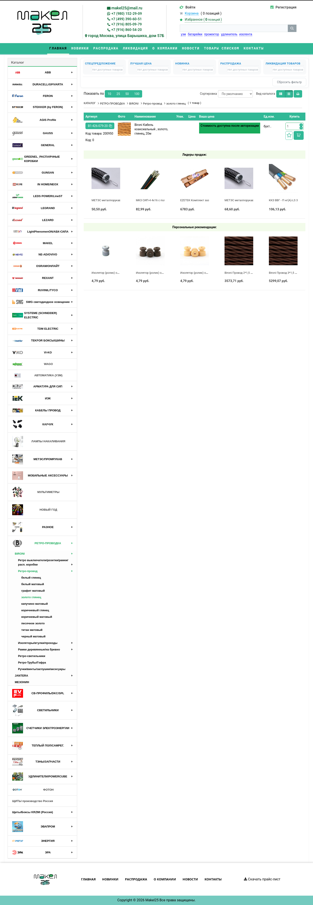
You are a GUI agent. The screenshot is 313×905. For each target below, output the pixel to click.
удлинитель (229, 34)
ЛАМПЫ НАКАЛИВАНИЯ (38, 441)
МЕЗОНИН (22, 682)
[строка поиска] (234, 28)
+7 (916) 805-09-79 (126, 24)
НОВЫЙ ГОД (34, 509)
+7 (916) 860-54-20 (126, 30)
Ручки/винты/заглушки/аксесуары (41, 669)
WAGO (32, 364)
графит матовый (33, 590)
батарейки (195, 34)
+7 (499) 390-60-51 (126, 19)
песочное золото (33, 623)
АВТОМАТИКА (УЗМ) (37, 375)
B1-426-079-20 (100, 126)
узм (183, 34)
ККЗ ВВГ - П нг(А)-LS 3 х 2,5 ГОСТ (290, 200)
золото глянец (31, 597)
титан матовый (31, 629)
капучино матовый (34, 603)
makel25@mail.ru (127, 8)
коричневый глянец (35, 610)
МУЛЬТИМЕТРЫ (35, 492)
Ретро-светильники (31, 656)
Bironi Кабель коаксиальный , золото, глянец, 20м (151, 129)
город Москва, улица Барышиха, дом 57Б (126, 35)
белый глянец (31, 577)
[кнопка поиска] (292, 28)
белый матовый (32, 584)
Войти (190, 7)
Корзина (191, 13)
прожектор (211, 34)
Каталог (17, 62)
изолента (245, 34)
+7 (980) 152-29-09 (126, 14)
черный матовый (33, 636)
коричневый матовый (36, 616)
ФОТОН (33, 789)
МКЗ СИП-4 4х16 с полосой (154, 200)
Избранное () (203, 19)
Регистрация (286, 7)
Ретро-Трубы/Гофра (32, 662)
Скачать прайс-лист (262, 879)
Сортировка (208, 93)
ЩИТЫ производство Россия (32, 801)
